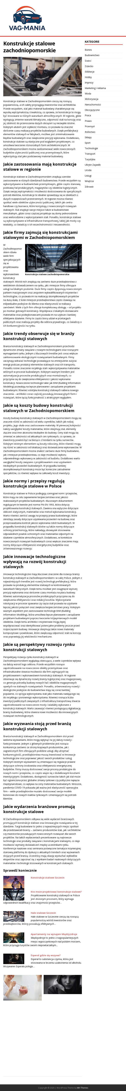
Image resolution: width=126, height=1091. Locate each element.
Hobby (88, 77)
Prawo (88, 120)
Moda (88, 93)
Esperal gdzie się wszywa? (46, 955)
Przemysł (90, 126)
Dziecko (89, 66)
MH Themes (82, 1087)
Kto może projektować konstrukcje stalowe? (56, 891)
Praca (88, 115)
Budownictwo (92, 55)
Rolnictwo (90, 131)
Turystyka (90, 159)
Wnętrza (89, 181)
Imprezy (89, 82)
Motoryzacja (91, 99)
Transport (90, 153)
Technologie (91, 148)
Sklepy (88, 137)
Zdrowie (89, 186)
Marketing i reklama (95, 88)
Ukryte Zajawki (93, 164)
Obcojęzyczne (92, 109)
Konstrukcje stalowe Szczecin (47, 877)
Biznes (88, 49)
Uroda (88, 170)
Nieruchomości (93, 104)
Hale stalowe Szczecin (43, 912)
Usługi (88, 175)
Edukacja (89, 71)
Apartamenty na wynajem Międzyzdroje (54, 934)
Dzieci (88, 60)
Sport (88, 142)
